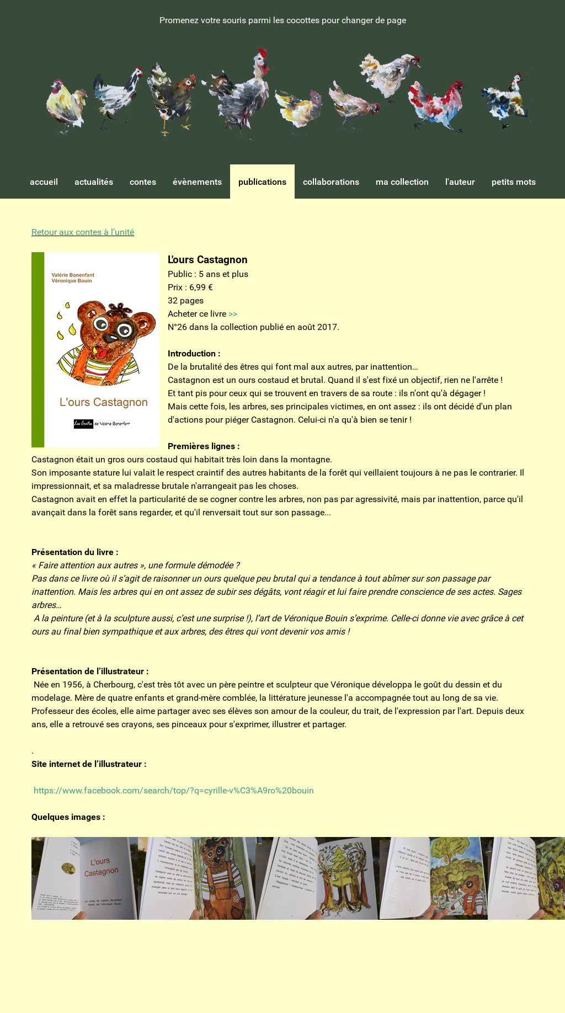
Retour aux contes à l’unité (82, 232)
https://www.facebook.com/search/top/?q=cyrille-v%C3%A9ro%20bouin (174, 790)
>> (232, 313)
